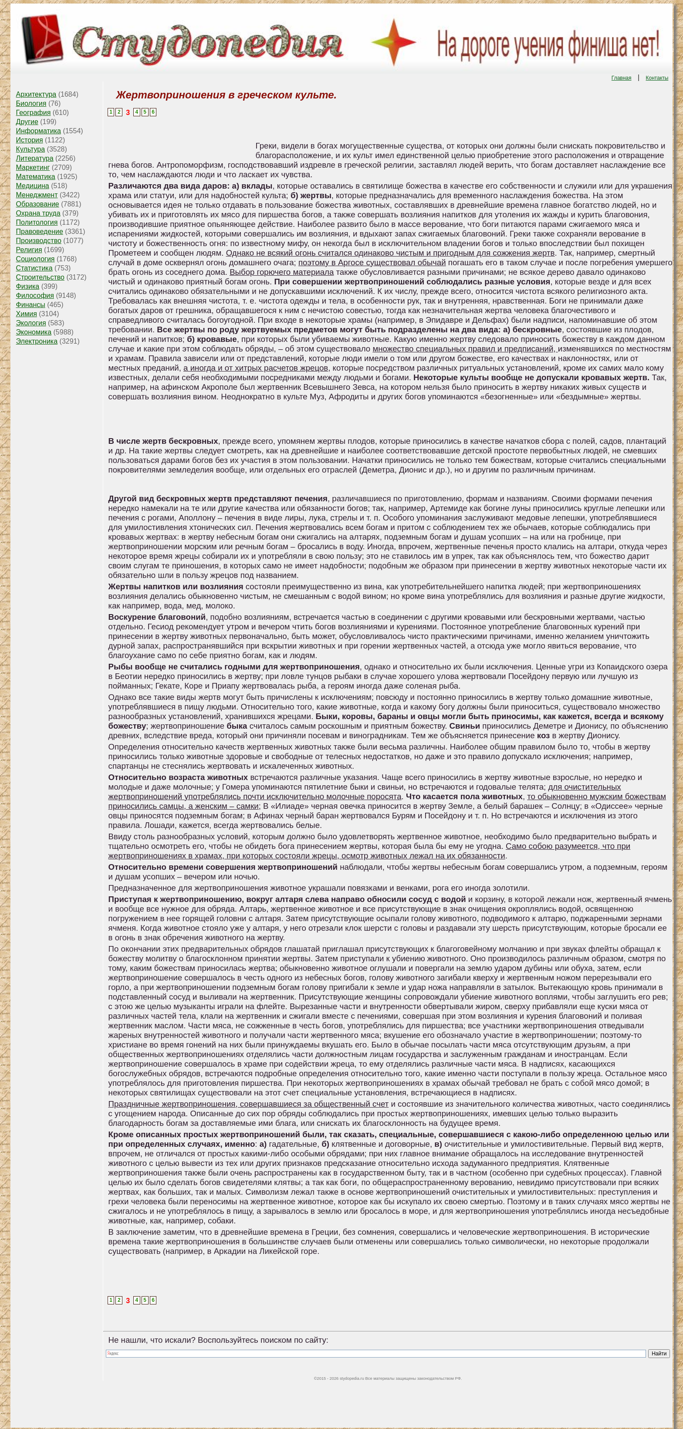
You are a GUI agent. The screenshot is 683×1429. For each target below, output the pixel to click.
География (33, 112)
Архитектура (36, 94)
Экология (31, 323)
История (29, 140)
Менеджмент (37, 195)
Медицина (32, 185)
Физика (28, 286)
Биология (31, 103)
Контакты (657, 78)
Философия (35, 295)
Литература (35, 158)
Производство (38, 240)
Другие (27, 121)
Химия (26, 314)
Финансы (30, 304)
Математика (35, 176)
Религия (29, 249)
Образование (37, 204)
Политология (37, 222)
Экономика (34, 332)
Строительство (40, 277)
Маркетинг (33, 167)
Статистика (34, 268)
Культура (30, 149)
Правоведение (39, 231)
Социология (35, 259)
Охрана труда (38, 213)
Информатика (38, 131)
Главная (622, 78)
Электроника (37, 341)
